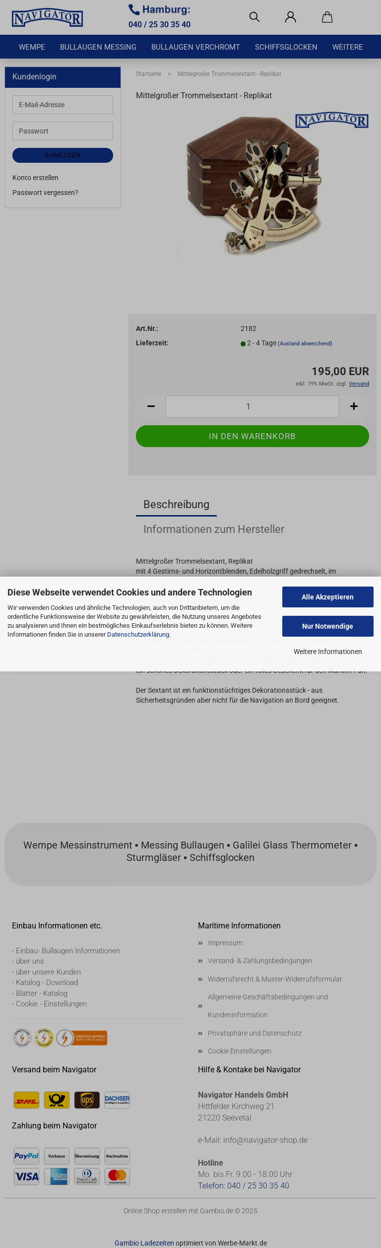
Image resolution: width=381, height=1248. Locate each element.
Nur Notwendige (327, 626)
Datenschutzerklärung (138, 634)
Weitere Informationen (328, 652)
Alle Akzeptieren (328, 597)
